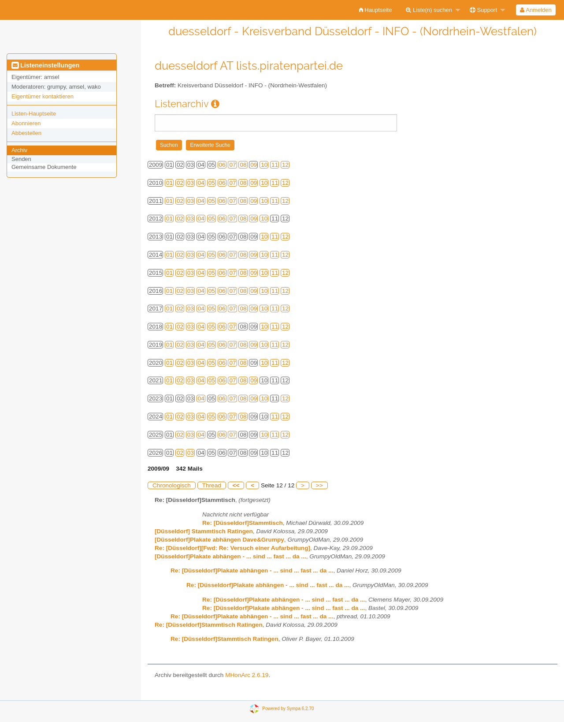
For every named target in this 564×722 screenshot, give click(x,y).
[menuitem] (375, 10)
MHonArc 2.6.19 (246, 675)
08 (243, 164)
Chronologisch (171, 485)
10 (264, 164)
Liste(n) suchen (429, 10)
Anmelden (535, 10)
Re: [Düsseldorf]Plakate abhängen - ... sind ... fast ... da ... (252, 570)
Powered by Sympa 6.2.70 (288, 708)
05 (211, 183)
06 (222, 164)
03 (190, 183)
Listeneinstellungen (45, 65)
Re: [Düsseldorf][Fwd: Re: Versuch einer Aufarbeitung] (232, 548)
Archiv (19, 150)
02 (180, 183)
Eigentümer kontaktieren (42, 96)
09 (253, 164)
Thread (211, 485)
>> (319, 485)
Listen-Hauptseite (33, 113)
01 (169, 183)
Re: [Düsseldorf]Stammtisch (242, 523)
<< (236, 485)
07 (232, 164)
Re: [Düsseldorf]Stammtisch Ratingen (209, 624)
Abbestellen (26, 133)
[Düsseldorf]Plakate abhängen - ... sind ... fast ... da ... (230, 556)
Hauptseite (375, 10)
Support (483, 10)
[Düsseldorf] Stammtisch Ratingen (204, 531)
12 (285, 164)
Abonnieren (26, 123)
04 (201, 183)
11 (274, 164)
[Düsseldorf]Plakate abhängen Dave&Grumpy (219, 539)
